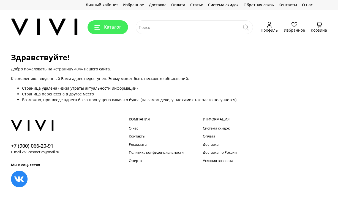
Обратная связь (259, 4)
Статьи (196, 4)
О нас (307, 4)
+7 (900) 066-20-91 (32, 145)
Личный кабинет (102, 4)
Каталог (107, 27)
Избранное (133, 4)
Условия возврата (218, 160)
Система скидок (223, 4)
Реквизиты (138, 144)
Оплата (178, 4)
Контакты (288, 4)
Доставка (158, 4)
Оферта (135, 160)
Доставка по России (220, 152)
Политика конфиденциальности (156, 152)
